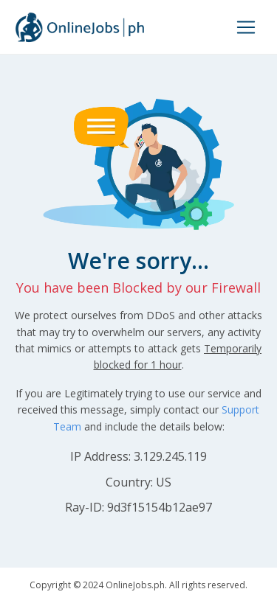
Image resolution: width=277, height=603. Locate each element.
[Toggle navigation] (246, 27)
